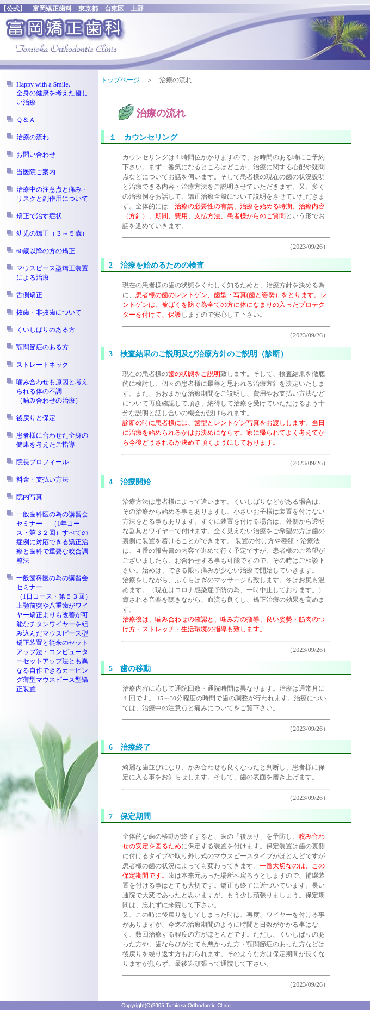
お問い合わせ (35, 154)
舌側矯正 (29, 295)
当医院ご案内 (35, 172)
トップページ (120, 80)
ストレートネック (42, 364)
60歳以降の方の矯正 (45, 251)
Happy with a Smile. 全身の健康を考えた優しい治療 (52, 93)
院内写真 (29, 497)
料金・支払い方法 (42, 479)
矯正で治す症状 (39, 216)
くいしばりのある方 (45, 330)
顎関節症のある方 (42, 347)
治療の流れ (32, 137)
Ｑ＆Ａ (25, 120)
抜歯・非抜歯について (49, 312)
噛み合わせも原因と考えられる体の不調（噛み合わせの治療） (52, 391)
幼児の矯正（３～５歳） (52, 233)
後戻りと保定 (35, 418)
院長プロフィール (42, 462)
